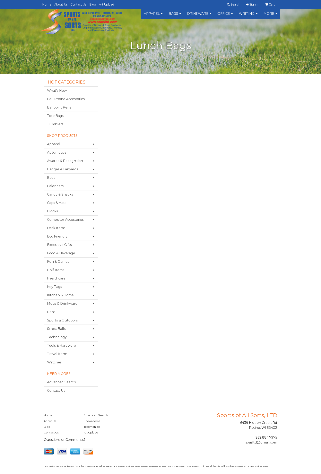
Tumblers (55, 124)
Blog (92, 4)
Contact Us (78, 4)
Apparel (153, 16)
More (270, 16)
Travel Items (57, 354)
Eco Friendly (57, 236)
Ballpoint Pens (59, 107)
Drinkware (199, 16)
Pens (51, 312)
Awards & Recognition (65, 161)
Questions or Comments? (64, 440)
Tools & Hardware (61, 345)
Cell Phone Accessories (66, 99)
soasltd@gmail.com (261, 442)
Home (46, 4)
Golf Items (55, 270)
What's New (57, 91)
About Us (61, 4)
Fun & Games (58, 262)
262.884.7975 (266, 437)
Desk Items (56, 228)
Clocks (52, 211)
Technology (57, 337)
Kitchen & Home (60, 295)
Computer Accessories (65, 220)
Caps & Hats (56, 203)
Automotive (57, 152)
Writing (248, 16)
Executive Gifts (59, 245)
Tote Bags (55, 116)
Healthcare (56, 278)
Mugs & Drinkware (62, 303)
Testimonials (92, 426)
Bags (175, 16)
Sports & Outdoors (62, 320)
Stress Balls (56, 329)
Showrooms (92, 421)
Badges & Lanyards (62, 169)
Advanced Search (61, 382)
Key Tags (54, 287)
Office (225, 16)
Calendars (55, 186)
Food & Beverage (61, 253)
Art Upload (106, 4)
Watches (54, 362)
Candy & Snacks (60, 194)
